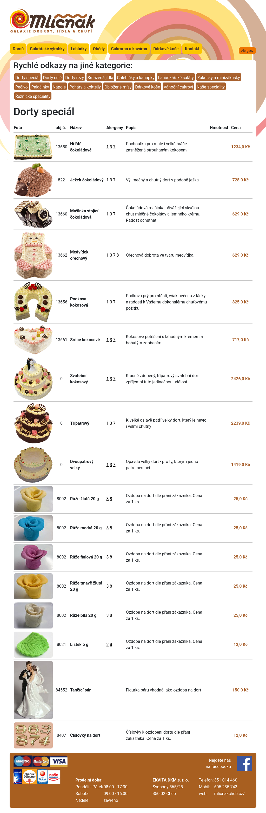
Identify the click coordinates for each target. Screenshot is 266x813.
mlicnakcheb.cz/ (229, 793)
